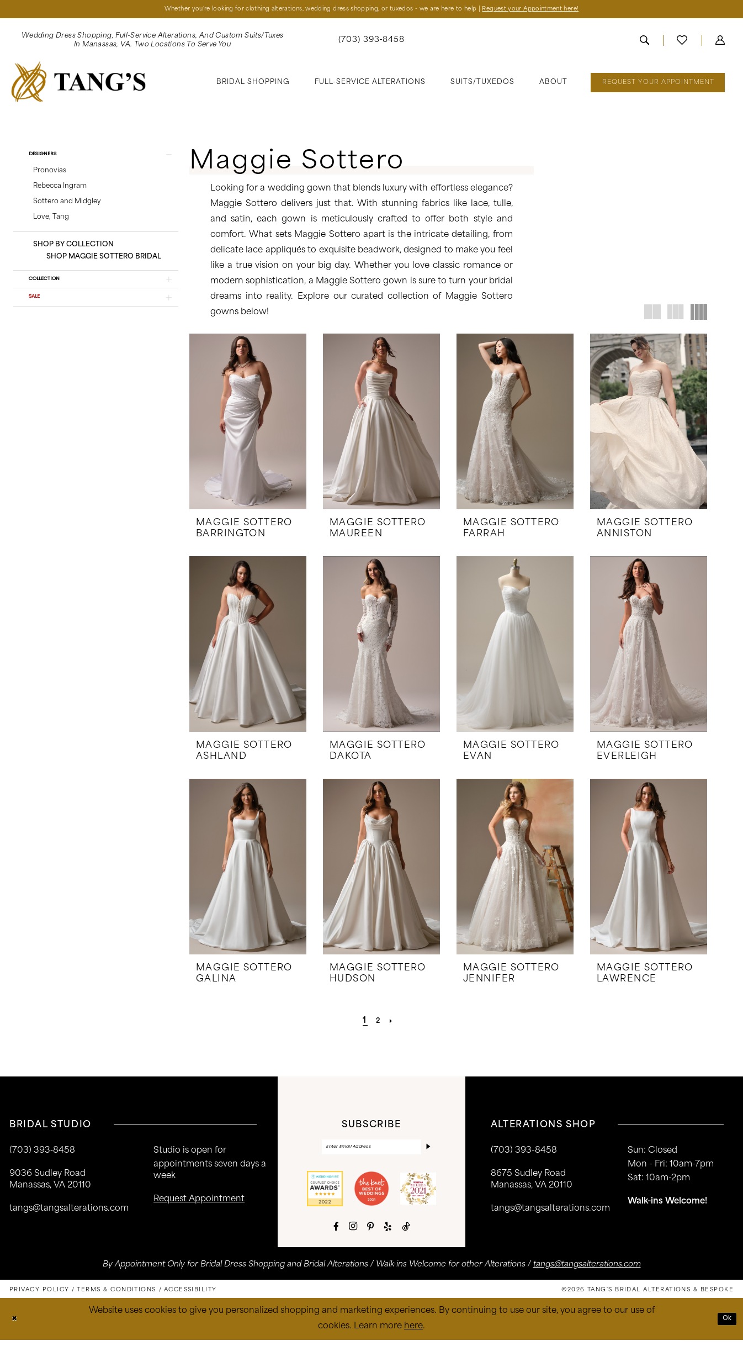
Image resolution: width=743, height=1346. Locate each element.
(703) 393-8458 (524, 1153)
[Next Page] (394, 1023)
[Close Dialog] (16, 1324)
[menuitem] (152, 42)
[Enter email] (371, 1151)
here (413, 1332)
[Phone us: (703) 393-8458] (372, 43)
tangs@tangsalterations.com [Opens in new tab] (587, 1270)
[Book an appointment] (658, 84)
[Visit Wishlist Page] (682, 42)
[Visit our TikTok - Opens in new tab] (406, 1232)
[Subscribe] (427, 1151)
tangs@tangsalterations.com (69, 1211)
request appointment (199, 1201)
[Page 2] (378, 1023)
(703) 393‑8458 (42, 1153)
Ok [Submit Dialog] (725, 1324)
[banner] (79, 84)
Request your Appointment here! (570, 10)
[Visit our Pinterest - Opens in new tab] (370, 1232)
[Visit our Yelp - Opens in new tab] (388, 1232)
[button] (720, 42)
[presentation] (247, 423)
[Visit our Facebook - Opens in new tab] (336, 1232)
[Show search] (644, 42)
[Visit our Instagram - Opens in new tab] (353, 1232)
